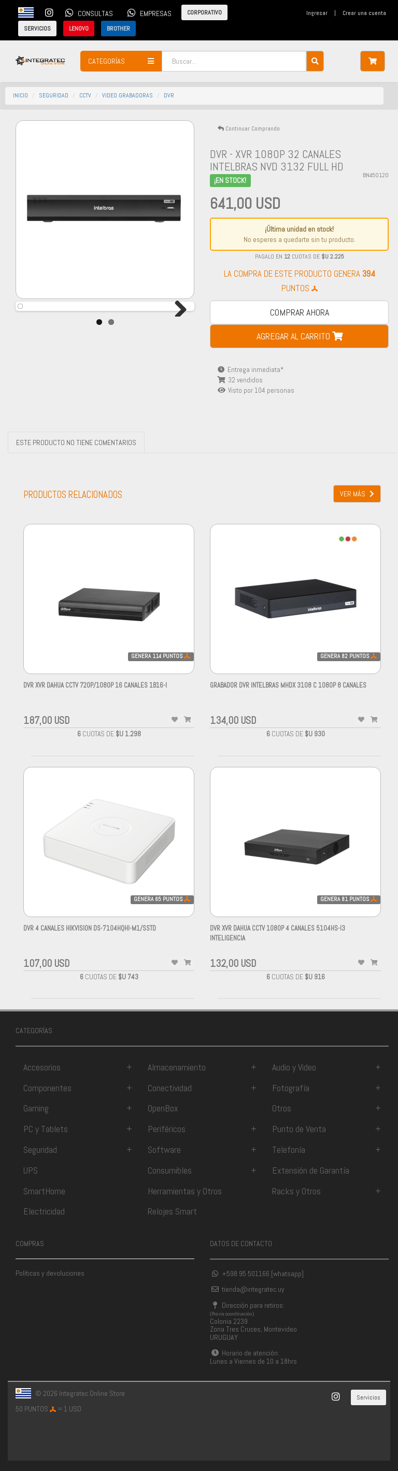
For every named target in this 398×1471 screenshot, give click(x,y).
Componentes (47, 1088)
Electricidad (44, 1211)
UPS (30, 1170)
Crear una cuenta (364, 13)
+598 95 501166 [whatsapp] (257, 1273)
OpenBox (163, 1108)
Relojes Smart (172, 1211)
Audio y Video (294, 1067)
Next (176, 329)
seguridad (53, 95)
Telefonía (288, 1149)
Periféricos (167, 1129)
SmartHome (44, 1191)
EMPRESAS (148, 12)
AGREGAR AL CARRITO (300, 336)
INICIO (20, 95)
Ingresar (317, 13)
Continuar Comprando (249, 128)
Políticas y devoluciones (50, 1273)
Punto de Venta (299, 1129)
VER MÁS (357, 493)
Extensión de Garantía (310, 1170)
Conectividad (170, 1088)
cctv (85, 95)
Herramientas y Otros (185, 1191)
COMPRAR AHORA (299, 312)
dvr (169, 95)
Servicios (368, 1397)
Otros (281, 1108)
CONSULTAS (87, 12)
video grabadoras (127, 95)
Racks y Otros (296, 1191)
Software (164, 1149)
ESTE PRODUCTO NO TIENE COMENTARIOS (76, 442)
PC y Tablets (45, 1129)
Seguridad (40, 1149)
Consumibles (170, 1170)
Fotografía (290, 1088)
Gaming (36, 1108)
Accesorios (42, 1067)
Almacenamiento (177, 1067)
